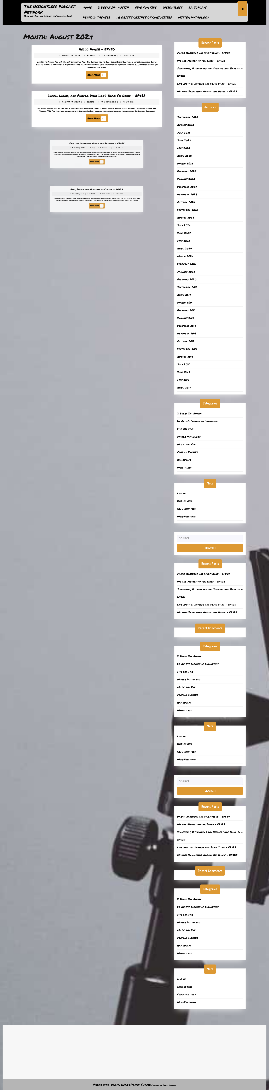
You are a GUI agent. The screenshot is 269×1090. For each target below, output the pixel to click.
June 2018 (183, 372)
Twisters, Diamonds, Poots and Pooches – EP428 (96, 148)
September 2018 (187, 349)
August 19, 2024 (75, 103)
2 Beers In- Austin (113, 7)
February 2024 (186, 264)
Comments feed (186, 509)
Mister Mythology (193, 17)
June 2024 (184, 233)
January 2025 (186, 179)
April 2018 (184, 387)
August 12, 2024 (86, 150)
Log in (181, 493)
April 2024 (184, 248)
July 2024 (184, 225)
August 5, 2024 (85, 196)
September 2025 (187, 117)
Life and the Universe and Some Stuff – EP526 (206, 83)
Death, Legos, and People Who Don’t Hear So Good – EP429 (96, 98)
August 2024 (185, 217)
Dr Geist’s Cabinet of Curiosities (144, 17)
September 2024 (187, 210)
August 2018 (185, 356)
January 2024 (186, 271)
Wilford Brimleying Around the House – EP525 (207, 91)
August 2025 (185, 125)
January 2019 (185, 318)
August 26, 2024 (75, 57)
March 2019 (184, 302)
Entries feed (184, 501)
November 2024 (187, 194)
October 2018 (185, 341)
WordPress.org (186, 516)
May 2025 (183, 148)
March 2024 (185, 256)
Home (87, 7)
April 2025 (184, 156)
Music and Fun (186, 444)
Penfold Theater (96, 17)
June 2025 (184, 140)
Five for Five (146, 7)
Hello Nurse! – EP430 (97, 52)
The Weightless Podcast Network (49, 9)
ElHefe (92, 57)
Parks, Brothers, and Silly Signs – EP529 (203, 53)
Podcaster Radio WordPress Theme (122, 1084)
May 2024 (183, 241)
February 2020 (186, 279)
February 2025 (186, 171)
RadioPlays (198, 7)
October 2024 (186, 202)
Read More (97, 73)
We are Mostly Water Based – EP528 (201, 60)
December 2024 (187, 187)
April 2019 (184, 295)
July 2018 (183, 364)
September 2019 (187, 287)
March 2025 (185, 163)
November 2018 (186, 333)
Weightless (172, 7)
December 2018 (186, 326)
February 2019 (186, 310)
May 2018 (183, 380)
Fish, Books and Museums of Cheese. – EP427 (96, 193)
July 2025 (184, 132)
